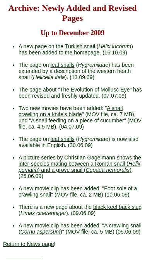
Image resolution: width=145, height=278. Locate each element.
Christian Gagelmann (89, 157)
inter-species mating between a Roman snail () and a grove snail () (79, 167)
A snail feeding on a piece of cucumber (77, 120)
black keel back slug (117, 207)
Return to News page (28, 244)
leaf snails (63, 65)
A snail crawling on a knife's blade (71, 111)
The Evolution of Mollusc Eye (95, 89)
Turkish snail (80, 46)
